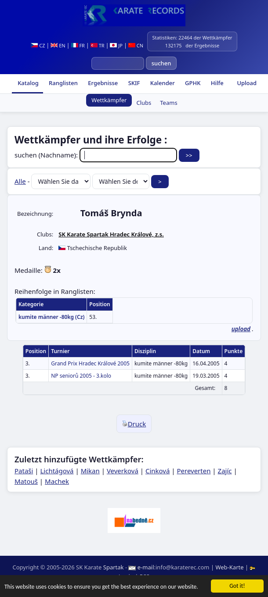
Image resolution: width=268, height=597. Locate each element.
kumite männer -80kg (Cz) (51, 317)
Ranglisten (62, 83)
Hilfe (216, 83)
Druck (134, 423)
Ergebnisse (102, 83)
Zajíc (225, 470)
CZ (38, 45)
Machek (57, 481)
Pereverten (193, 470)
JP (116, 45)
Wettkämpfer (109, 100)
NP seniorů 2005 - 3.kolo (81, 375)
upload (241, 329)
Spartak (113, 567)
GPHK (192, 83)
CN (135, 45)
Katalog (27, 83)
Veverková (122, 470)
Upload (247, 83)
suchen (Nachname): (96, 154)
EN (58, 45)
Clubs (143, 103)
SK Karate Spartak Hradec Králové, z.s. (111, 234)
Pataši (23, 470)
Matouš (26, 481)
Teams (168, 103)
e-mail (146, 567)
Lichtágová (56, 470)
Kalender (161, 83)
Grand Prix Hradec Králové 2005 (90, 363)
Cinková (157, 470)
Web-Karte (229, 567)
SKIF (133, 83)
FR (78, 45)
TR (98, 45)
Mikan (90, 470)
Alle (20, 181)
